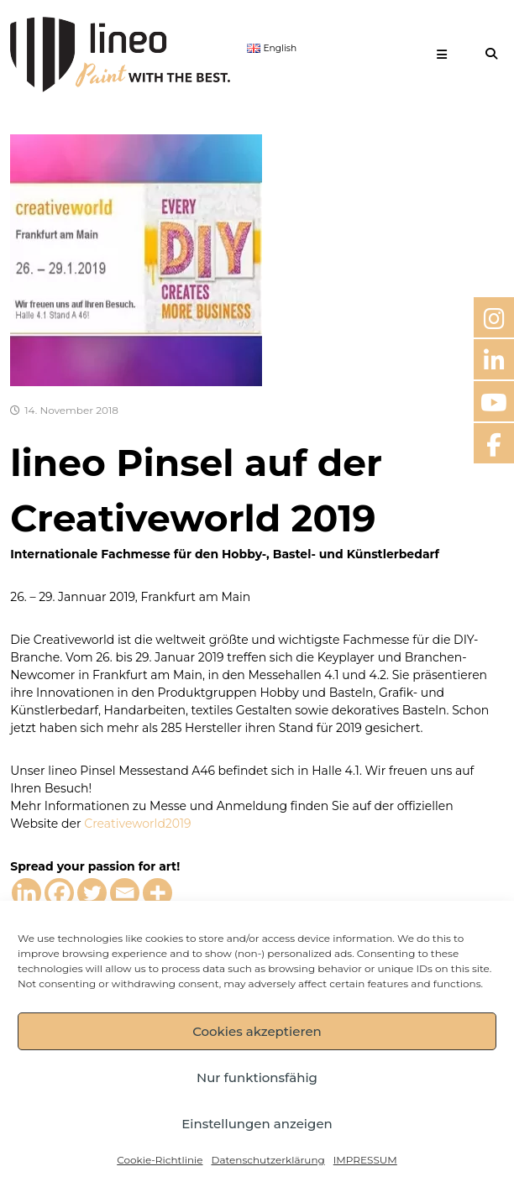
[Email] (124, 892)
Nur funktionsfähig (257, 1077)
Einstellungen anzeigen (257, 1124)
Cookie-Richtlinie (159, 1159)
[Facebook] (59, 892)
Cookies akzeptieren (257, 1031)
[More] (157, 892)
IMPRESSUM (365, 1159)
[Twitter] (92, 892)
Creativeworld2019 (137, 823)
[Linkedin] (26, 892)
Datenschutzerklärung (267, 1159)
